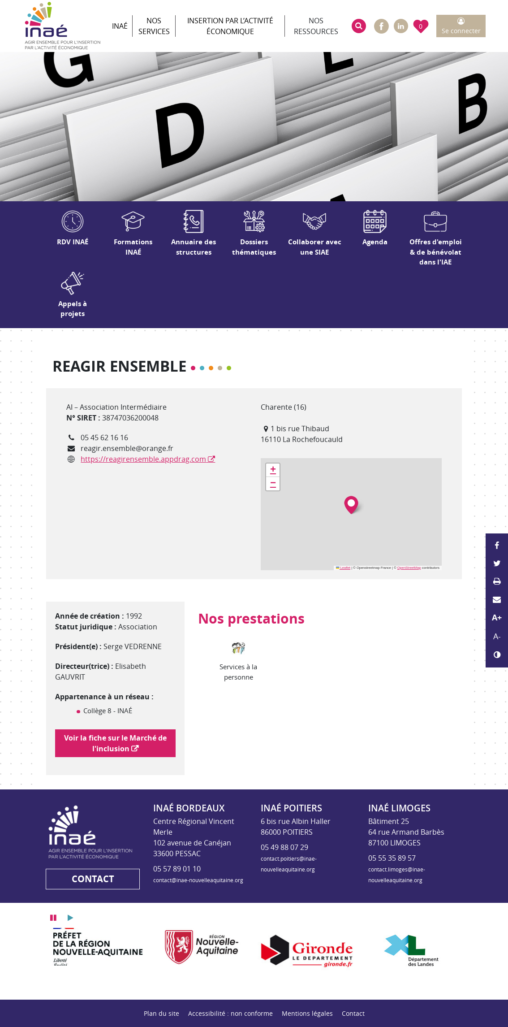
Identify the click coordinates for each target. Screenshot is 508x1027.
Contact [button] (93, 879)
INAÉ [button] (120, 26)
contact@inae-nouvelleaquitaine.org (198, 880)
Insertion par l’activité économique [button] (230, 26)
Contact (353, 1013)
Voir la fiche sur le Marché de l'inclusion (115, 743)
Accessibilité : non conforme (230, 1013)
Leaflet (343, 568)
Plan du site (161, 1013)
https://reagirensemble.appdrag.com (143, 459)
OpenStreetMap (409, 568)
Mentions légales (307, 1013)
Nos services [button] (154, 26)
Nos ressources (316, 26)
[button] (359, 26)
